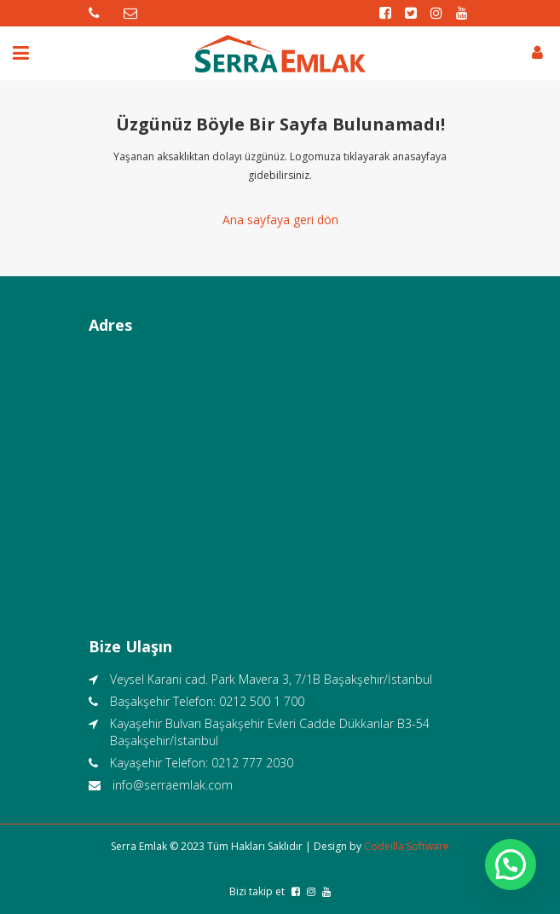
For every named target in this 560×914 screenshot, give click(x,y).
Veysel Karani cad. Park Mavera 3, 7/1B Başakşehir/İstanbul (271, 679)
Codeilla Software (406, 846)
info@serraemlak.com (173, 785)
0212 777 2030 (252, 763)
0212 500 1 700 (261, 701)
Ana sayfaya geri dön (280, 219)
